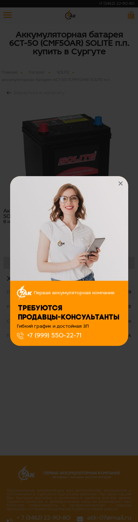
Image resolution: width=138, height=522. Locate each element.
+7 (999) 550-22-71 (54, 335)
